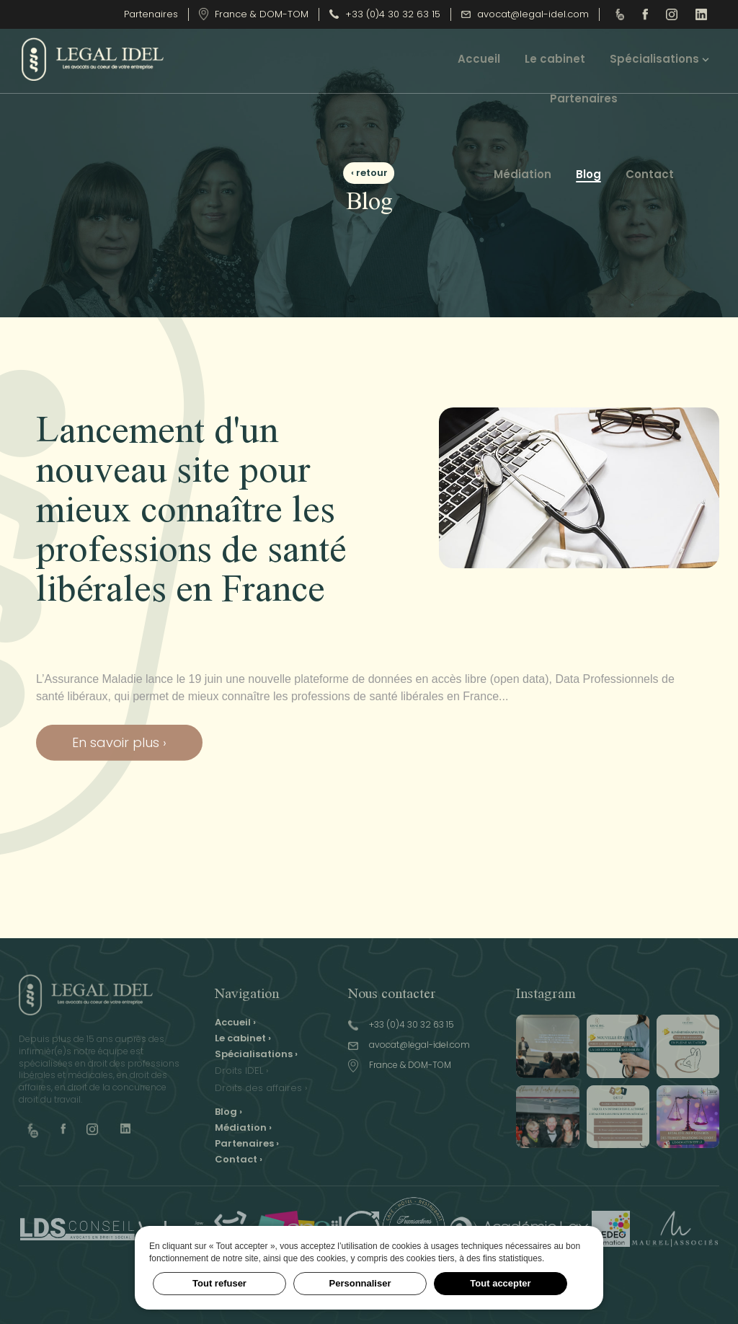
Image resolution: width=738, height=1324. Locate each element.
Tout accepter (500, 1283)
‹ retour (369, 173)
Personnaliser (360, 1283)
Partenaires (151, 14)
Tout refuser (219, 1283)
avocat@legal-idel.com (525, 14)
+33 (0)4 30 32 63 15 (384, 14)
